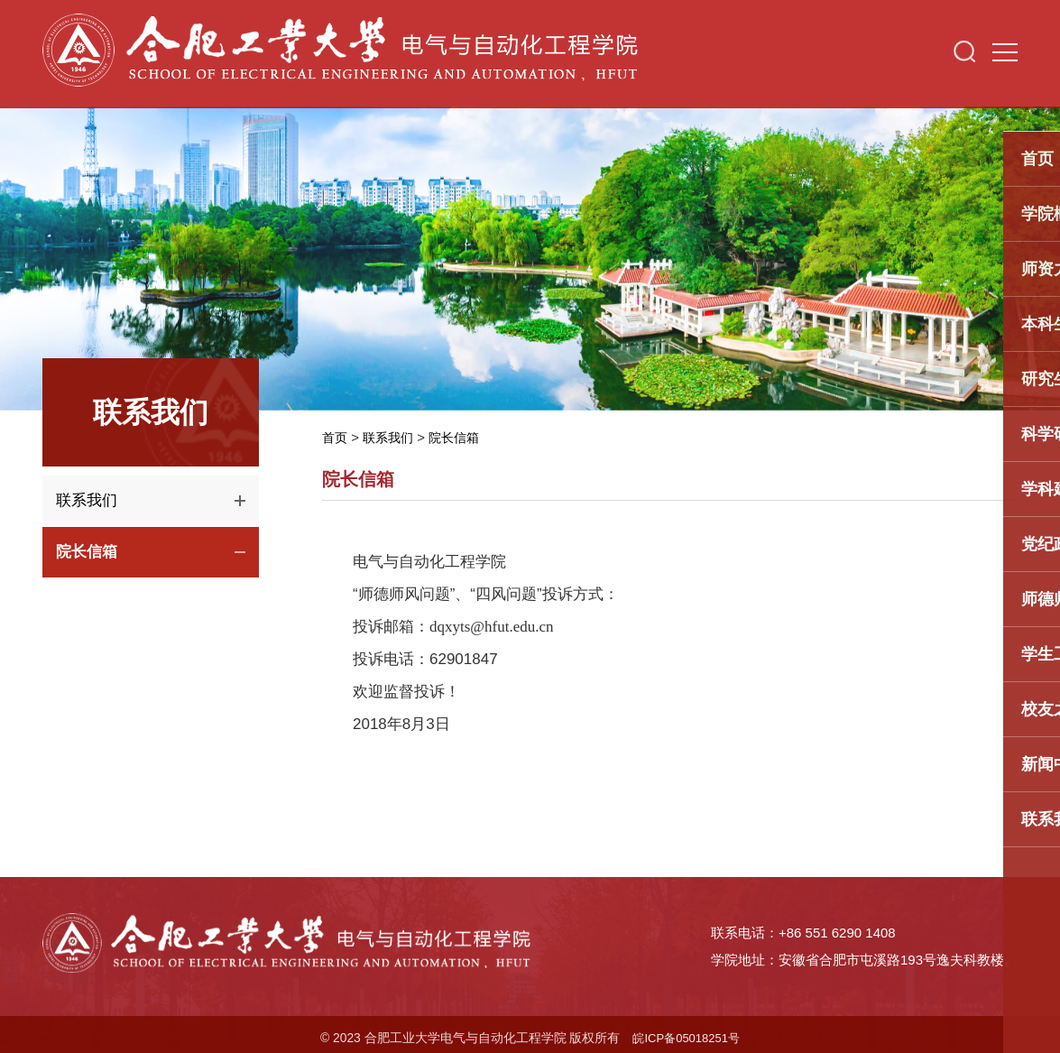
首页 (335, 437)
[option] (530, 249)
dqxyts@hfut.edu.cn (491, 625)
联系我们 (391, 437)
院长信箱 (461, 437)
